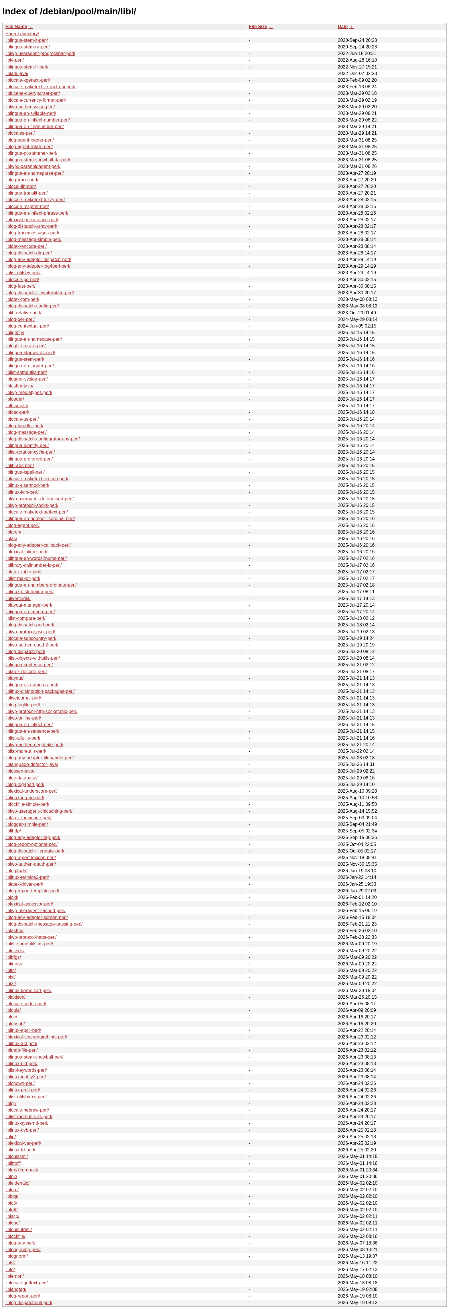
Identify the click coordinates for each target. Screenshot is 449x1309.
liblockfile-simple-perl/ (27, 804)
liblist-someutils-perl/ (26, 372)
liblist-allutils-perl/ (22, 738)
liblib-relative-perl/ (23, 312)
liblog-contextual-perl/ (27, 326)
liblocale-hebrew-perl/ (27, 1110)
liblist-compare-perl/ (25, 618)
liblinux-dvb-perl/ (22, 1130)
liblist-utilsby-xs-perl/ (26, 1096)
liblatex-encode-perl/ (26, 246)
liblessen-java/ (19, 771)
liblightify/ (14, 332)
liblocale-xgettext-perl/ (27, 80)
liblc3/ (11, 1203)
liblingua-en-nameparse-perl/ (34, 173)
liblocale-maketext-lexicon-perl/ (36, 478)
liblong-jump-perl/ (23, 1249)
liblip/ (10, 1136)
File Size (258, 26)
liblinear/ (14, 963)
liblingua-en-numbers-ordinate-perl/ (41, 585)
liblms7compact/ (21, 1169)
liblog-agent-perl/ (22, 525)
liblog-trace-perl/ (21, 179)
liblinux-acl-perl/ (21, 1043)
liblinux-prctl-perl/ (22, 1089)
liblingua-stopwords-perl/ (30, 352)
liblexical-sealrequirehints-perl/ (36, 1036)
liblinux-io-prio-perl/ (24, 797)
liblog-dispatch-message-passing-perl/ (43, 924)
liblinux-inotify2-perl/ (25, 1076)
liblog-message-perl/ (26, 432)
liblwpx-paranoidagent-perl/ (32, 166)
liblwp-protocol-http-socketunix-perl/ (41, 711)
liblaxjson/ (15, 997)
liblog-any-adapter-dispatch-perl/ (38, 259)
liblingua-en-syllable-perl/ (30, 113)
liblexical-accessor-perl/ (29, 904)
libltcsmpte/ (16, 405)
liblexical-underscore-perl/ (31, 791)
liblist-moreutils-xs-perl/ (28, 1116)
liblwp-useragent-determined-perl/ (39, 498)
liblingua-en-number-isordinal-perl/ (40, 518)
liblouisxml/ (16, 1156)
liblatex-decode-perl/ (26, 671)
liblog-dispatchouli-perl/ (28, 1302)
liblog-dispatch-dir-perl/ (28, 252)
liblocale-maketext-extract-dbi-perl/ (40, 86)
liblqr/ (10, 1103)
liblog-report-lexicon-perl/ (30, 857)
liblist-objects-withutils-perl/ (32, 658)
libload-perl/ (17, 412)
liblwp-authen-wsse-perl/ (30, 106)
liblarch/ (13, 532)
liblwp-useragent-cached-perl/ (35, 910)
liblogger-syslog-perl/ (26, 379)
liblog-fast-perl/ (20, 286)
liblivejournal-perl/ (23, 697)
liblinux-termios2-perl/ (27, 877)
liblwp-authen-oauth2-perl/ (31, 644)
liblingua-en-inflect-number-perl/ (37, 119)
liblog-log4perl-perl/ (24, 784)
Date (343, 26)
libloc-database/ (21, 777)
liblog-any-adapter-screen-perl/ (36, 917)
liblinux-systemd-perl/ (26, 1123)
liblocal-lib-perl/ (20, 186)
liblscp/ (12, 1216)
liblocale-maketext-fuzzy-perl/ (35, 199)
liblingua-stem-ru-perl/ (27, 46)
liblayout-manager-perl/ (28, 605)
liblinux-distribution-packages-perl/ (40, 691)
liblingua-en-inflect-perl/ (29, 724)
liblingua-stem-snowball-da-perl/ (37, 159)
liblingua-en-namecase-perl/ (33, 339)
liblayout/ (14, 678)
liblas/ (11, 538)
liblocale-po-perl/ (22, 279)
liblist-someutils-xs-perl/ (29, 943)
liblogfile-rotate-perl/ (25, 345)
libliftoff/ (13, 1163)
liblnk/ (11, 1176)
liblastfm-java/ (19, 385)
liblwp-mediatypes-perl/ (28, 392)
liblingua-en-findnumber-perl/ (34, 126)
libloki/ (11, 897)
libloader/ (14, 399)
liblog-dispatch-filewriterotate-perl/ (39, 292)
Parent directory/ (22, 33)
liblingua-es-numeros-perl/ (31, 684)
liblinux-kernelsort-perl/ (28, 990)
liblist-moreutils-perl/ (25, 751)
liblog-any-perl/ (20, 1243)
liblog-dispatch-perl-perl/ (29, 624)
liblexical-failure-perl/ (26, 551)
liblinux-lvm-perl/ (22, 492)
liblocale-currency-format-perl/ (35, 100)
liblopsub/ (15, 1023)
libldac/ (12, 1222)
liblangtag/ (15, 1289)
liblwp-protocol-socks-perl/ (31, 505)
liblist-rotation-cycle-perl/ (30, 452)
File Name (16, 26)
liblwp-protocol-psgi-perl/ (30, 631)
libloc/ (11, 1016)
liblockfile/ (15, 1236)
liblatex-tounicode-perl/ (28, 817)
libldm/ (12, 1189)
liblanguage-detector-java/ (31, 764)
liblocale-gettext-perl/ (26, 1282)
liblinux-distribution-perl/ (29, 591)
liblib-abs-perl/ (19, 465)
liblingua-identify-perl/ (27, 445)
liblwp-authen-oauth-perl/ (30, 864)
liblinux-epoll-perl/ (23, 1030)
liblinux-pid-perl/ (21, 1063)
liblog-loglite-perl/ (22, 704)
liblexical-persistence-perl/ (31, 219)
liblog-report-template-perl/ (32, 890)
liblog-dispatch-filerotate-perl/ (34, 851)
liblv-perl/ (14, 60)
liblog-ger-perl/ (20, 319)
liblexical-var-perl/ (23, 1143)
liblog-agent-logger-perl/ (29, 140)
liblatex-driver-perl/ (24, 884)
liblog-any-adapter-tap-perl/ (32, 837)
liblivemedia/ (18, 598)
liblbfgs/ (13, 957)
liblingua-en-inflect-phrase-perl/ (36, 213)
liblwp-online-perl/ (23, 718)
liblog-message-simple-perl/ (33, 239)
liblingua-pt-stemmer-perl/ (31, 153)
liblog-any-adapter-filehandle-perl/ (39, 757)
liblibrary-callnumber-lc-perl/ (33, 565)
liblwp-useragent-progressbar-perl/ (40, 53)
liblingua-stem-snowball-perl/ (34, 1057)
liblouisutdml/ (18, 1229)
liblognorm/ (16, 1256)
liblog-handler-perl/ (24, 425)
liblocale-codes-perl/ (25, 1003)
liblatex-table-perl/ (23, 571)
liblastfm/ (14, 930)
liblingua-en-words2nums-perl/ (36, 558)
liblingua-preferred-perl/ (29, 458)
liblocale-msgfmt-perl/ (27, 206)
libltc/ (10, 970)
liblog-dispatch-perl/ (25, 651)
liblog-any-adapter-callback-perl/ (38, 545)
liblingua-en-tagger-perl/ (29, 365)
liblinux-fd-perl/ (20, 1149)
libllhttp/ (13, 830)
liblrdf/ (11, 1209)
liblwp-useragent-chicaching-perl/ (38, 811)
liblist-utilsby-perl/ (23, 272)
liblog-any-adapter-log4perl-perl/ (37, 266)
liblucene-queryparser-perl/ (32, 93)
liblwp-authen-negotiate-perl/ (34, 744)
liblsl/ (10, 1262)
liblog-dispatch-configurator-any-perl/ (42, 438)
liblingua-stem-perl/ (24, 359)
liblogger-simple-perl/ (26, 824)
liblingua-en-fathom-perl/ (30, 611)
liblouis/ (13, 1010)
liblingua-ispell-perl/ (25, 472)
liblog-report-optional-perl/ (31, 844)
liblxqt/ (11, 1196)
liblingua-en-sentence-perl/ (32, 731)
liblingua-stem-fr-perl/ (26, 66)
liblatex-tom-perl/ (22, 299)
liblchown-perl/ (20, 1083)
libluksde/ (15, 950)
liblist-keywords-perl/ (26, 1070)
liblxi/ (10, 977)
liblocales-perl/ (20, 133)
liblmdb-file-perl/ (21, 1050)
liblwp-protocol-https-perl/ (31, 937)
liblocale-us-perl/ (22, 419)
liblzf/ (10, 983)
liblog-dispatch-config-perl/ (32, 305)
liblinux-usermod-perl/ (27, 485)
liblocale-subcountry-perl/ (30, 638)
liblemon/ (14, 1276)
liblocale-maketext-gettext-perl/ (36, 512)
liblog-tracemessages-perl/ (32, 232)
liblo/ (10, 1269)
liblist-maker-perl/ (22, 578)
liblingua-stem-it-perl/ (26, 40)
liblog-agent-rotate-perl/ (29, 146)
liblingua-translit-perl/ (26, 193)
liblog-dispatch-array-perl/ (31, 226)
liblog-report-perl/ (22, 1296)
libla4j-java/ (16, 73)
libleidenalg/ (17, 1183)
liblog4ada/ (16, 870)
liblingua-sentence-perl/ (29, 664)
